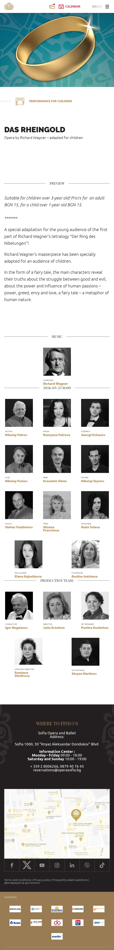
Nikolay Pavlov (16, 481)
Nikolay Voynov (92, 481)
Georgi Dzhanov (93, 435)
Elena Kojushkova (28, 576)
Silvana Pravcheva (51, 528)
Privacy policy (42, 880)
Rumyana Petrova (56, 435)
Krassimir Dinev (55, 481)
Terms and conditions (17, 880)
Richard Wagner (55, 384)
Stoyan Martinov (84, 674)
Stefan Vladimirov (19, 527)
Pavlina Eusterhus (94, 628)
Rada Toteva (90, 527)
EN (100, 6)
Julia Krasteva (54, 628)
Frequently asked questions (70, 880)
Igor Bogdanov (16, 628)
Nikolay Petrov (16, 435)
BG (94, 6)
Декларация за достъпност (22, 882)
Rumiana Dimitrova (22, 674)
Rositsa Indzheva (85, 576)
